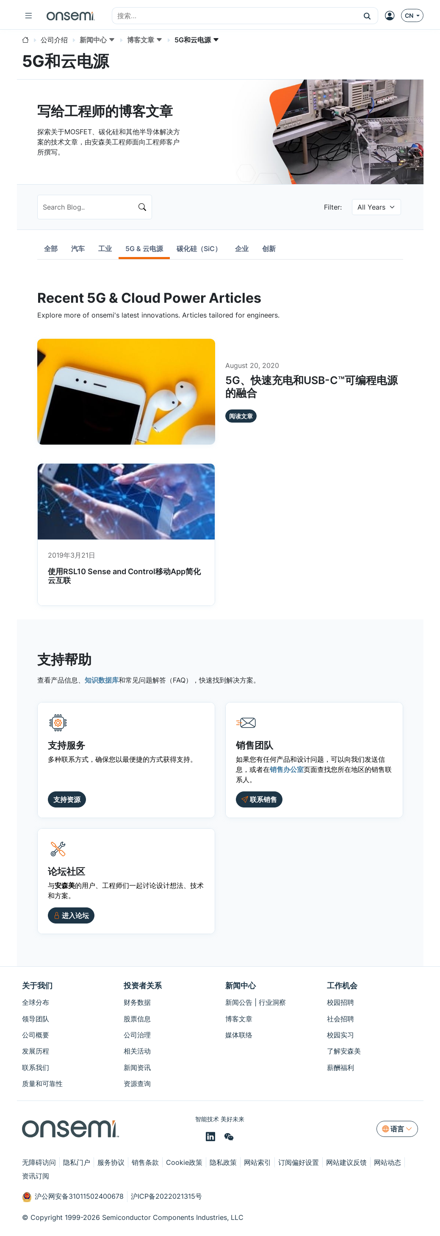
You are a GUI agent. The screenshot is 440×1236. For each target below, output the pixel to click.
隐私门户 (76, 1162)
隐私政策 (223, 1162)
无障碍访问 (39, 1162)
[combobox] (234, 16)
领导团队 (35, 1019)
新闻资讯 (137, 1067)
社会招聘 (340, 1019)
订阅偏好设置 (298, 1162)
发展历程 (35, 1051)
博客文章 (238, 1019)
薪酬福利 (340, 1067)
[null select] (376, 207)
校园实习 (340, 1035)
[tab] (50, 248)
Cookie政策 (184, 1162)
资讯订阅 (35, 1176)
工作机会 (342, 985)
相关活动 (137, 1051)
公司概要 (35, 1035)
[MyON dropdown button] (392, 15)
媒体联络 (238, 1035)
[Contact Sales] (259, 799)
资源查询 (137, 1083)
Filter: (333, 207)
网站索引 (257, 1162)
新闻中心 (240, 985)
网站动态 (387, 1162)
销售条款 (145, 1162)
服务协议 (111, 1162)
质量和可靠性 (42, 1083)
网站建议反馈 (346, 1162)
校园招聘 (340, 1002)
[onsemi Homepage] (71, 15)
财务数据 (137, 1002)
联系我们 (35, 1067)
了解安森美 (344, 1051)
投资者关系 (143, 985)
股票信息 (137, 1019)
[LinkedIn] (212, 1136)
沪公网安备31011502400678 (73, 1197)
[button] (367, 15)
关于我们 (37, 985)
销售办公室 (287, 769)
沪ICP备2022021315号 (166, 1196)
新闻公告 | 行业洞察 (255, 1002)
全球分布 (35, 1002)
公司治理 (137, 1035)
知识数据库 (102, 680)
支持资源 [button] (66, 799)
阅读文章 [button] (241, 416)
